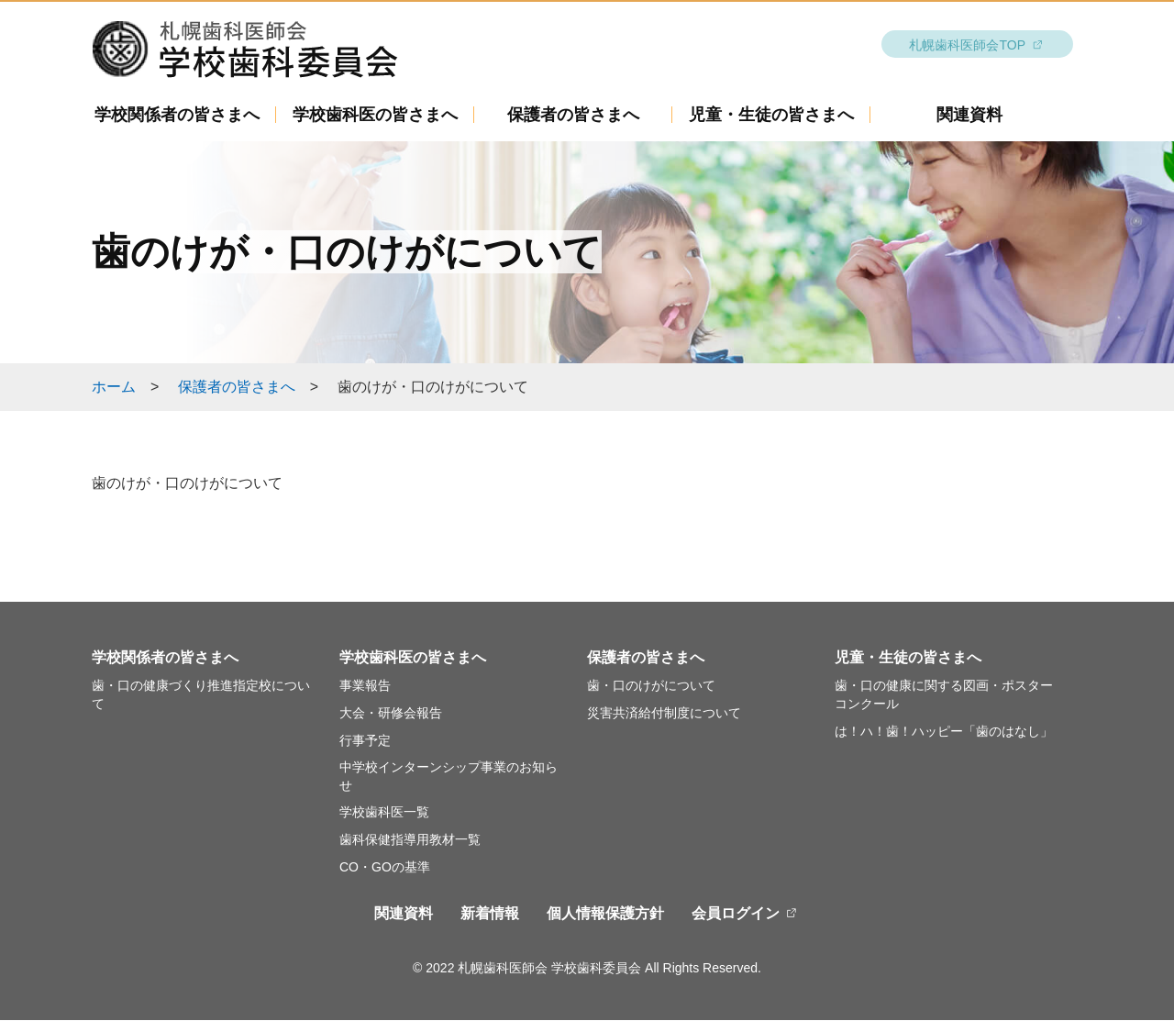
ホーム (114, 387)
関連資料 (969, 115)
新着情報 (489, 914)
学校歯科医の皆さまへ (375, 115)
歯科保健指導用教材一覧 (410, 840)
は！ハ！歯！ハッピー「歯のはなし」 (944, 732)
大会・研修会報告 (390, 713)
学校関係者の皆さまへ (177, 115)
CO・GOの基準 (384, 867)
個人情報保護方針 (605, 914)
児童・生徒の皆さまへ (771, 115)
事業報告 (365, 686)
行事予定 (365, 741)
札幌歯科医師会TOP (967, 46)
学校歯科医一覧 (384, 812)
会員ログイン (736, 914)
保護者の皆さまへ (573, 115)
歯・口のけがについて (651, 686)
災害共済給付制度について (664, 713)
